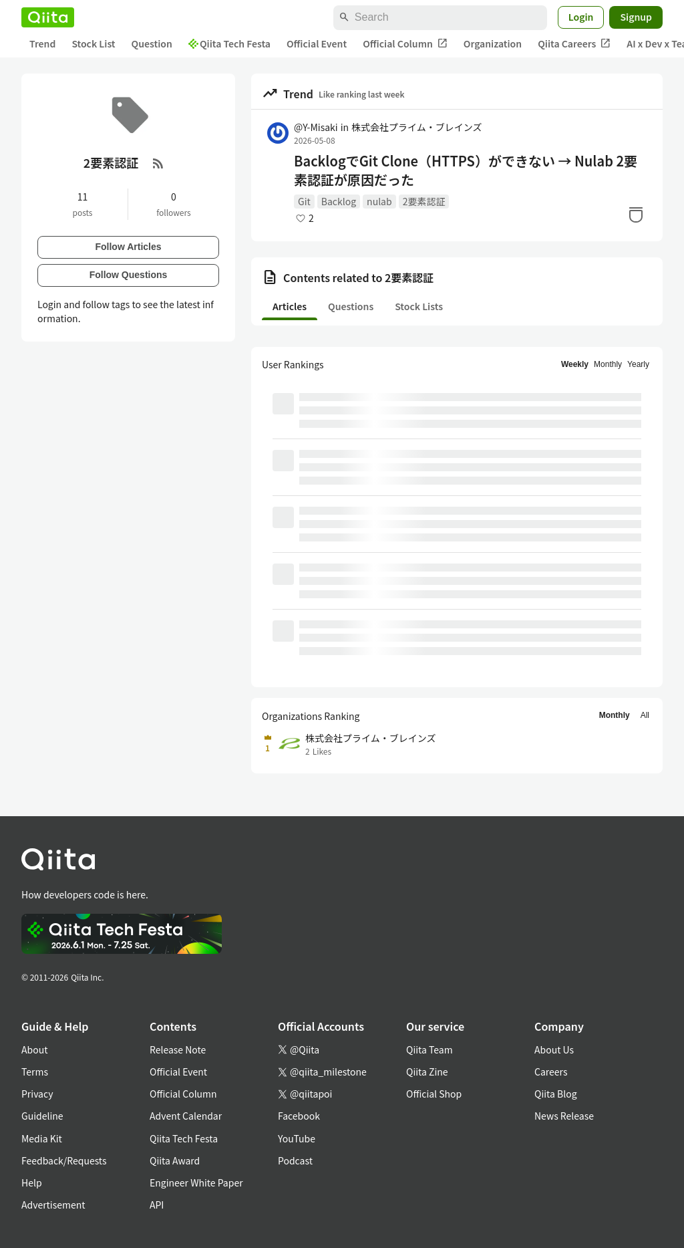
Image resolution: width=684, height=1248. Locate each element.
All (645, 715)
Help (31, 1182)
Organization (493, 43)
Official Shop (434, 1093)
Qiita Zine (427, 1071)
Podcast (295, 1160)
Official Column (405, 44)
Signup (636, 16)
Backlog (338, 201)
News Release (564, 1115)
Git (304, 201)
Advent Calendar (186, 1115)
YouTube (296, 1138)
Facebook (299, 1115)
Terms (34, 1071)
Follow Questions (129, 274)
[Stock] (636, 214)
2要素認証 (424, 201)
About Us (554, 1049)
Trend (42, 43)
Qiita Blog (555, 1093)
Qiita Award (175, 1160)
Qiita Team (429, 1049)
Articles (290, 306)
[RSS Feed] (158, 163)
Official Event (317, 43)
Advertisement (53, 1204)
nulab (379, 201)
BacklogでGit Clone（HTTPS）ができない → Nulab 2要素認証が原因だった (465, 170)
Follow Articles (128, 246)
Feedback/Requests (64, 1160)
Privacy (37, 1093)
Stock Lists (419, 306)
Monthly (608, 364)
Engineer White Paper (196, 1182)
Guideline (42, 1115)
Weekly (574, 364)
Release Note (178, 1049)
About (34, 1049)
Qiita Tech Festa (229, 43)
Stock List (93, 43)
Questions (350, 306)
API (157, 1204)
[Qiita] (47, 17)
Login (581, 16)
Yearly (638, 364)
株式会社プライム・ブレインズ (416, 127)
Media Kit (41, 1138)
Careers (550, 1071)
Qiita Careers (574, 44)
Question (152, 43)
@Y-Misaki (316, 127)
